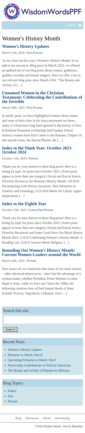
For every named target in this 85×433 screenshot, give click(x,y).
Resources (32, 418)
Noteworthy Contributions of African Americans (39, 365)
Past (29, 52)
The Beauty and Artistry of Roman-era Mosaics (39, 370)
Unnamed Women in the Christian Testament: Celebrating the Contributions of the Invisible (42, 97)
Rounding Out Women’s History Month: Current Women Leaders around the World (41, 252)
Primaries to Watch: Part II (25, 355)
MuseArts (77, 426)
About (47, 418)
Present (37, 52)
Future (33, 209)
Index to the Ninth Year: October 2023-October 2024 (37, 150)
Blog (18, 418)
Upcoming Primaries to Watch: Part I (32, 360)
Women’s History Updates (25, 46)
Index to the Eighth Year (24, 203)
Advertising (62, 418)
